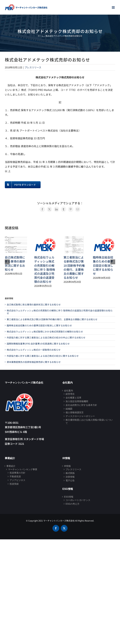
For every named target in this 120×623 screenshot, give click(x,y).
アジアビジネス (17, 480)
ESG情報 (68, 496)
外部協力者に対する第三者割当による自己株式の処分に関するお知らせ (43, 355)
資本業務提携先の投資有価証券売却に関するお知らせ (34, 362)
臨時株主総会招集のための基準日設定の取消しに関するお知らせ (103, 265)
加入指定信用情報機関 (77, 401)
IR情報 (67, 466)
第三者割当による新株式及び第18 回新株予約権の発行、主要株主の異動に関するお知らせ (74, 267)
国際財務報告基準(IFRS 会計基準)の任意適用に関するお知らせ (38, 343)
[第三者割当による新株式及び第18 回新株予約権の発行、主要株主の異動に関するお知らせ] (75, 238)
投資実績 (14, 484)
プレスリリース (33, 67)
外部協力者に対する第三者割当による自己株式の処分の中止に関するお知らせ (46, 337)
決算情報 (70, 476)
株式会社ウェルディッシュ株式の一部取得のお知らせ (33, 349)
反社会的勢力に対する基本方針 (81, 405)
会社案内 (68, 390)
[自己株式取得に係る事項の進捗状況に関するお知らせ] (16, 238)
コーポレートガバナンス (78, 500)
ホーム (41, 35)
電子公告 (70, 480)
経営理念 (70, 394)
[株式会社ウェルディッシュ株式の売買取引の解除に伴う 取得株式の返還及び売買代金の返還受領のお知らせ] (45, 238)
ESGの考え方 (72, 504)
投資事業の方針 (17, 472)
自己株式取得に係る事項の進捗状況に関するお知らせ (15, 263)
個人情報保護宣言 (75, 412)
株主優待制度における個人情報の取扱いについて (89, 421)
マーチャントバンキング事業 (22, 469)
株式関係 (70, 473)
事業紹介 (10, 466)
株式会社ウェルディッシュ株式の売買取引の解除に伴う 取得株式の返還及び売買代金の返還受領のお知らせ (44, 269)
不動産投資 (15, 476)
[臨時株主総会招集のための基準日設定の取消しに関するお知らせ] (104, 238)
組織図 (69, 408)
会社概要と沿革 (73, 397)
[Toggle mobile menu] (113, 7)
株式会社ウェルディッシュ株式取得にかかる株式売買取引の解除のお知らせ (45, 331)
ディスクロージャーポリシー (80, 416)
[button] (7, 261)
